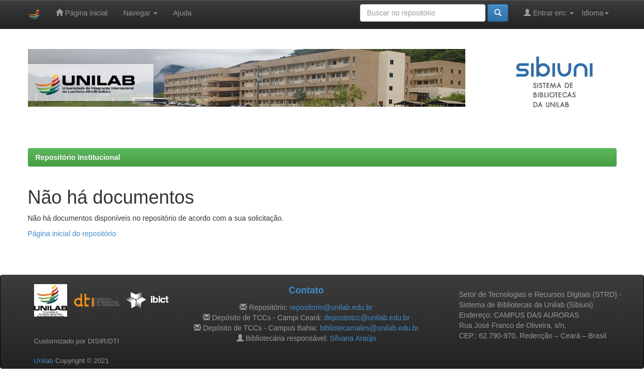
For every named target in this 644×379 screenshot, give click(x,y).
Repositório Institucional (78, 157)
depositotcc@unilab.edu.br (367, 318)
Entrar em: (549, 12)
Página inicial (81, 12)
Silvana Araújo (353, 338)
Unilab (44, 361)
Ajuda (182, 13)
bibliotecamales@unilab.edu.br (369, 328)
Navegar (140, 13)
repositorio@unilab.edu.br (331, 307)
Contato (306, 290)
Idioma (595, 13)
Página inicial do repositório (72, 233)
